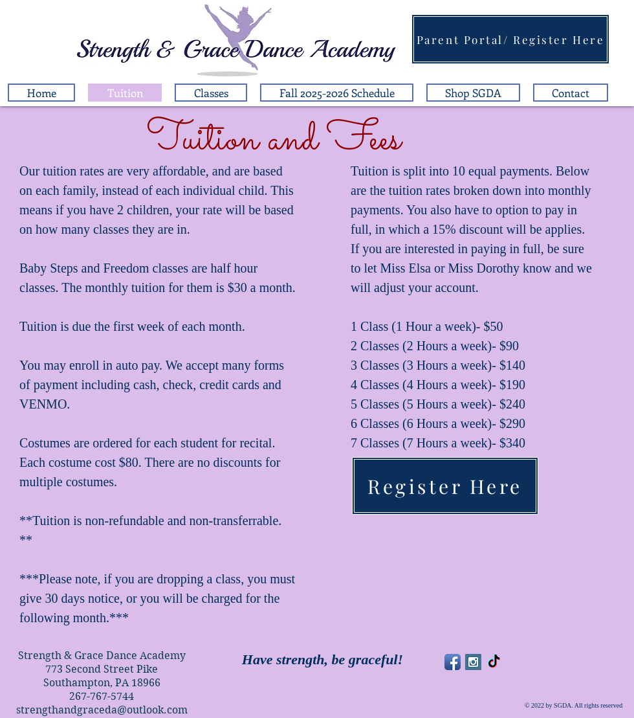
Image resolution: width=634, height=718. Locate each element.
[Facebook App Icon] (452, 662)
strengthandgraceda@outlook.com (102, 710)
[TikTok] (494, 662)
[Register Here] (445, 486)
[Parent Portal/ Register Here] (510, 39)
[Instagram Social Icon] (473, 662)
